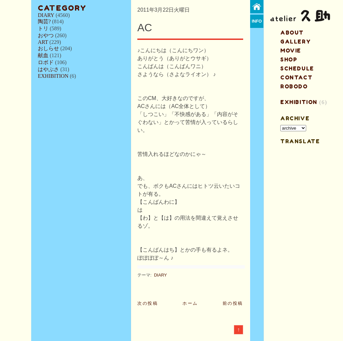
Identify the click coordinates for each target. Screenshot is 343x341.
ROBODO (294, 86)
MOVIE (290, 50)
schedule (297, 68)
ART (43, 42)
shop (288, 59)
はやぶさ (48, 69)
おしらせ (48, 48)
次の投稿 (147, 303)
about (292, 32)
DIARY (46, 15)
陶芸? (44, 21)
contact (296, 77)
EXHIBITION (53, 76)
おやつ (46, 35)
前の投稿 (233, 303)
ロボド (46, 62)
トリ (43, 28)
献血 (43, 55)
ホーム (190, 303)
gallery (295, 41)
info (257, 21)
